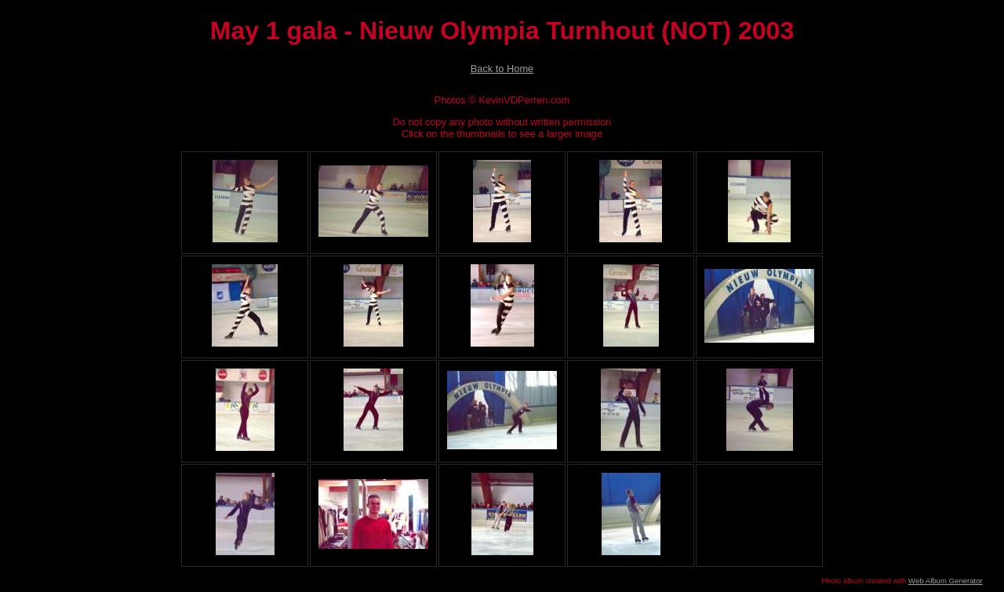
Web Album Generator (945, 580)
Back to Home (502, 68)
